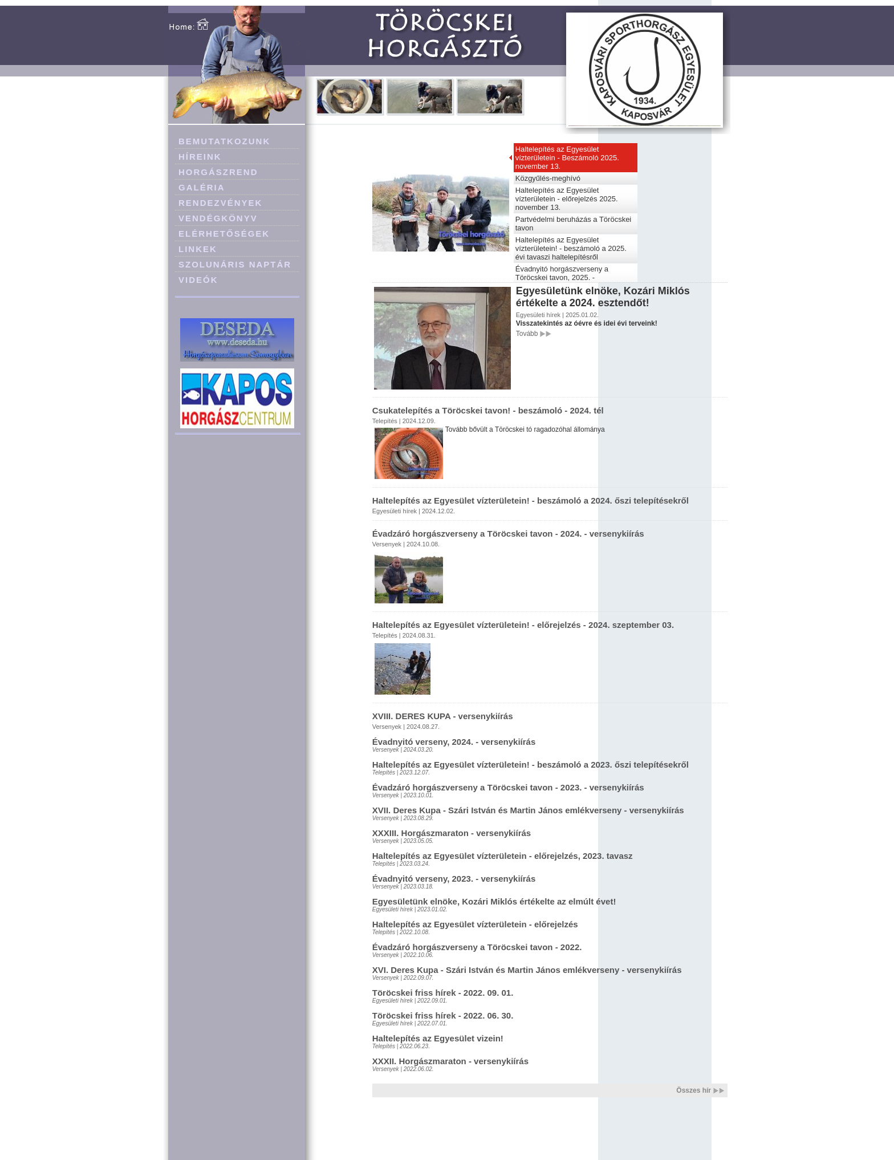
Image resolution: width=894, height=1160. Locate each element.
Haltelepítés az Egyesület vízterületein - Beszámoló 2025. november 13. (567, 158)
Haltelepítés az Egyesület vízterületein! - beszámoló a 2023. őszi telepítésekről (530, 764)
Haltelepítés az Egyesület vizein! (437, 1038)
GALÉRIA (201, 187)
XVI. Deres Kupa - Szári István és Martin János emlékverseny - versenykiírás (527, 970)
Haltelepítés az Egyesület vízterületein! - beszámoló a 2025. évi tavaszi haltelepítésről (571, 248)
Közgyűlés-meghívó (547, 178)
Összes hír (693, 1090)
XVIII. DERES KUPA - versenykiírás (442, 716)
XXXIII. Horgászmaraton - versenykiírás (451, 833)
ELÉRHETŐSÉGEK (224, 233)
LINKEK (197, 249)
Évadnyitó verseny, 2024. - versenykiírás (454, 742)
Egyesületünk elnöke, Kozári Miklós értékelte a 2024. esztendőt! (603, 297)
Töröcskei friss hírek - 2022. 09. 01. (443, 992)
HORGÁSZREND (218, 172)
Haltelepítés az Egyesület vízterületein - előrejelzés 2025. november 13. (566, 199)
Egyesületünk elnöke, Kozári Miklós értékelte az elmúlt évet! (494, 901)
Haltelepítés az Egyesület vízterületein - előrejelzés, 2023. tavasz (502, 856)
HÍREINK (200, 156)
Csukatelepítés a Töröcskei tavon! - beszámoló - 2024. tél (488, 410)
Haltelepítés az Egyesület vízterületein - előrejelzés (475, 924)
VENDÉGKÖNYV (218, 218)
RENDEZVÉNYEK (220, 203)
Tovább (527, 334)
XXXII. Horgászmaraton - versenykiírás (450, 1061)
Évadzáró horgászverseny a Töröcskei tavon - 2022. (477, 947)
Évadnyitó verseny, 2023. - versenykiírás (454, 878)
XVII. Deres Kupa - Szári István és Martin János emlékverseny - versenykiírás (528, 810)
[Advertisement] (238, 497)
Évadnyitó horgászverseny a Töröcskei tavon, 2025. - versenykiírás (561, 277)
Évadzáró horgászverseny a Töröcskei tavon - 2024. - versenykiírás (508, 533)
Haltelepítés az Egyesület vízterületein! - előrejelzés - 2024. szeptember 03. (523, 625)
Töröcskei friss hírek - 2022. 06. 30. (443, 1015)
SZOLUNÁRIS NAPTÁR (234, 264)
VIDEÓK (198, 280)
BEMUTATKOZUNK (224, 141)
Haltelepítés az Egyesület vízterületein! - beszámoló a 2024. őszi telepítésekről (530, 500)
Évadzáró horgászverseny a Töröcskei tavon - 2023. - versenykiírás (508, 787)
